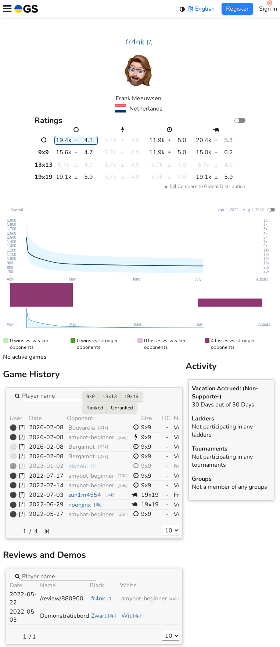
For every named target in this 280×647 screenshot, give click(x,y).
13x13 (110, 396)
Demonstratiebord (64, 616)
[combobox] (51, 395)
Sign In (268, 9)
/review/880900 (61, 598)
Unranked (122, 408)
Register (237, 9)
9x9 (90, 396)
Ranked (94, 408)
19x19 (131, 396)
